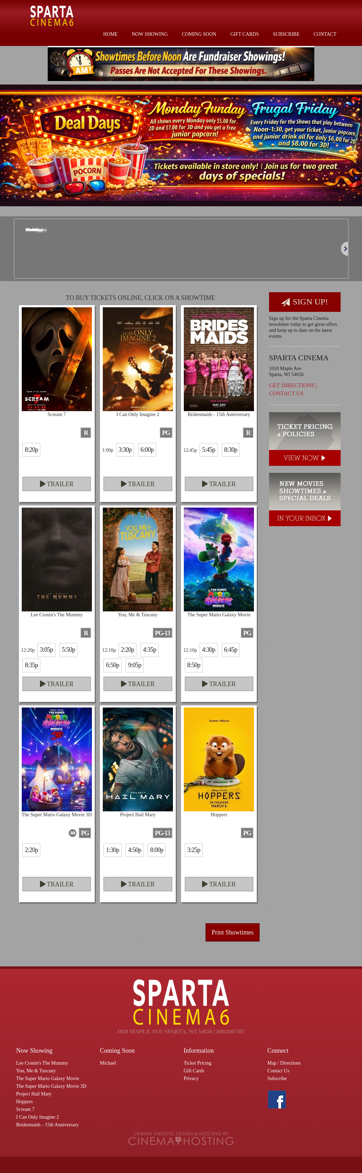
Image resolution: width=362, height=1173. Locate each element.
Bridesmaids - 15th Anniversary (47, 1124)
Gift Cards (244, 34)
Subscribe (286, 34)
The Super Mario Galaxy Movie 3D (51, 1086)
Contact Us (286, 393)
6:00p (147, 449)
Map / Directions (284, 1063)
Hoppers (24, 1101)
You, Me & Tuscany (36, 1070)
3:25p (193, 849)
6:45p (230, 649)
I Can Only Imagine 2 (37, 1117)
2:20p (127, 649)
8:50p (193, 665)
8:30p (230, 449)
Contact (325, 34)
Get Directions (292, 385)
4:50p (134, 849)
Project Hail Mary (34, 1094)
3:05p (46, 649)
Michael (108, 1063)
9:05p (134, 665)
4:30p (208, 649)
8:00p (156, 849)
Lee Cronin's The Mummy (42, 1063)
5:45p (208, 449)
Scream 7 (25, 1109)
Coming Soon (199, 34)
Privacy (191, 1078)
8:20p (31, 449)
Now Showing (150, 34)
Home (110, 34)
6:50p (112, 665)
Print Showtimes (233, 932)
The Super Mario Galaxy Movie (47, 1078)
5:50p (68, 649)
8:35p (31, 665)
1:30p (112, 849)
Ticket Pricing (198, 1063)
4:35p (149, 649)
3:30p (125, 449)
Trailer (57, 484)
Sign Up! (304, 302)
